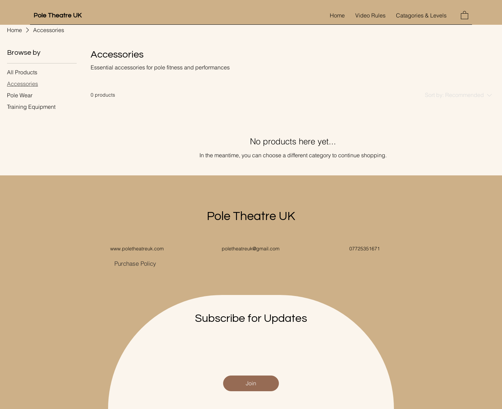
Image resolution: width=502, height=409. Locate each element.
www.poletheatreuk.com (137, 248)
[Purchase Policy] (135, 264)
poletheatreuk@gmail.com (251, 248)
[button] (464, 14)
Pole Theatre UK (57, 15)
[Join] (251, 383)
